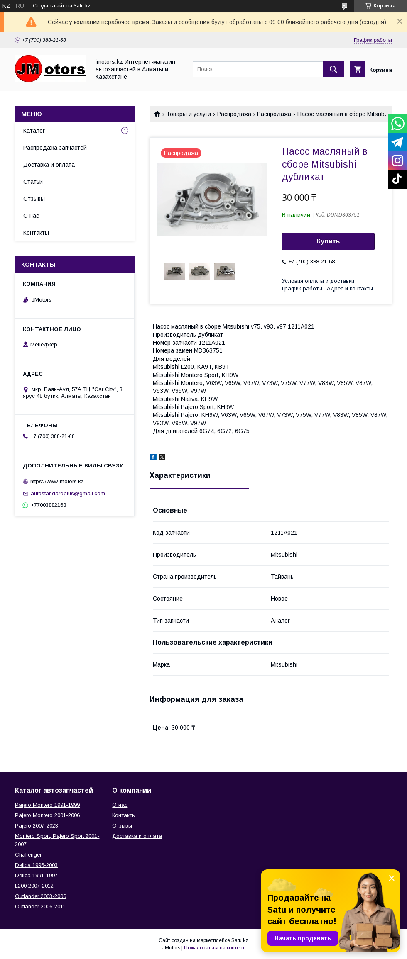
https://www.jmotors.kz (57, 481)
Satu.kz (239, 940)
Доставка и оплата (49, 164)
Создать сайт (48, 6)
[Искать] (333, 69)
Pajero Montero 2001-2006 (47, 815)
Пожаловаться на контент (214, 948)
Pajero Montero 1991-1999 (47, 805)
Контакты (36, 232)
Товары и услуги (188, 114)
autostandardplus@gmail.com (68, 493)
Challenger (28, 855)
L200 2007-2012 (34, 886)
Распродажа (234, 114)
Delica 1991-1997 (36, 875)
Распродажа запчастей (55, 147)
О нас (31, 215)
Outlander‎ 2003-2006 (40, 896)
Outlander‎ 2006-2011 (40, 906)
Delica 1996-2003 (36, 865)
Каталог (34, 130)
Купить (328, 241)
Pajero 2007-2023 (36, 826)
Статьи (33, 181)
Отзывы (34, 198)
